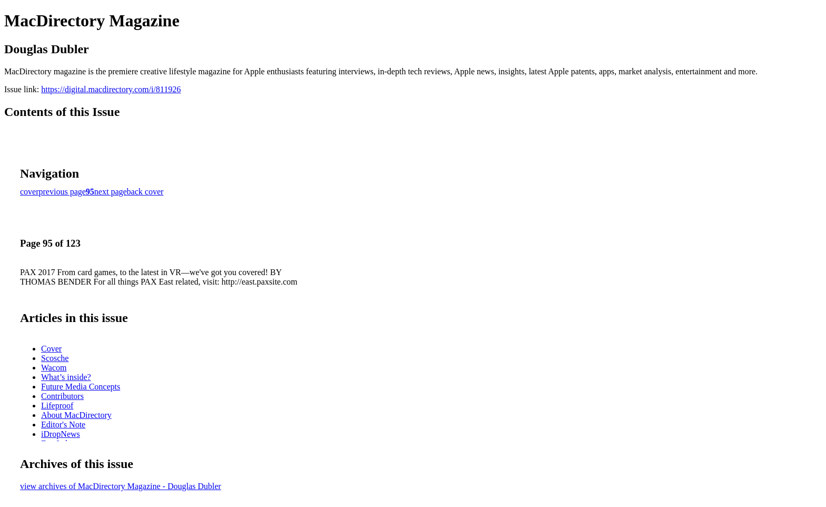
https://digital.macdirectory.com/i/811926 (111, 89)
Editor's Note (63, 424)
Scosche (54, 358)
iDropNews (60, 434)
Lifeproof (57, 405)
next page (110, 191)
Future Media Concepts (80, 386)
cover (29, 191)
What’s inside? (66, 377)
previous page (62, 191)
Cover (51, 348)
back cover (145, 191)
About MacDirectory (76, 415)
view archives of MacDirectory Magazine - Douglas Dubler (120, 486)
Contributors (62, 396)
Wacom (53, 367)
